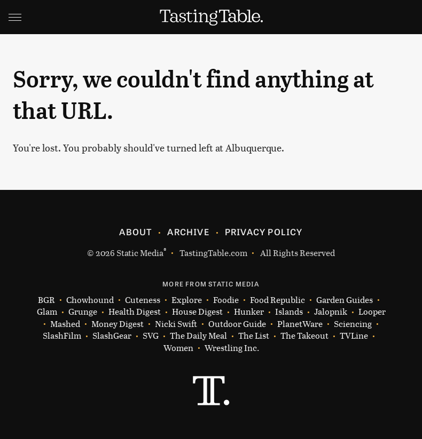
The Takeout (304, 335)
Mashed (65, 324)
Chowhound (90, 300)
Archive (188, 231)
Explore (186, 300)
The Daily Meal (198, 335)
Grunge (82, 311)
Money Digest (117, 324)
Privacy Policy (264, 231)
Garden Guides (344, 300)
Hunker (249, 311)
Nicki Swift (176, 324)
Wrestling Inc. (232, 348)
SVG (151, 335)
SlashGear (111, 335)
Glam (47, 311)
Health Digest (134, 311)
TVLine (354, 335)
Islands (289, 311)
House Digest (197, 311)
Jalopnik (330, 311)
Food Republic (277, 300)
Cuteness (142, 300)
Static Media (139, 252)
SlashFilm (62, 335)
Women (178, 348)
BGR (46, 300)
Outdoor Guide (237, 324)
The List (253, 335)
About (135, 231)
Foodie (226, 300)
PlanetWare (300, 324)
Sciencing (353, 324)
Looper (372, 311)
